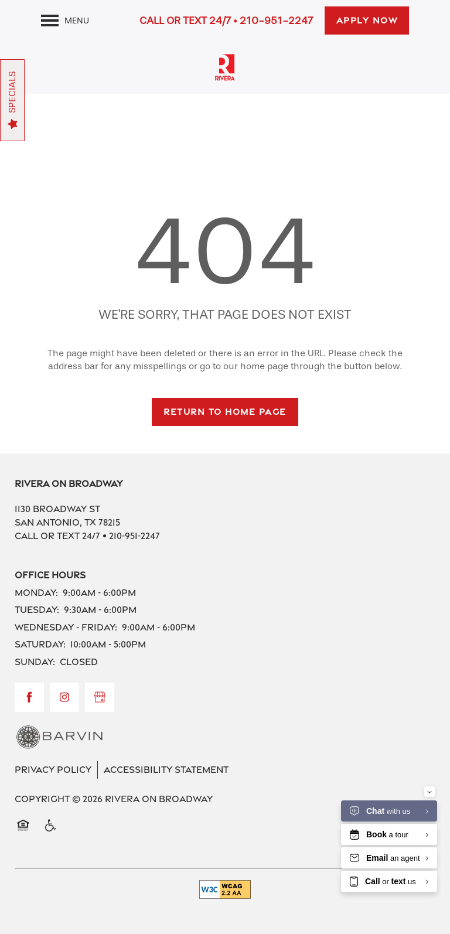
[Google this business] (99, 697)
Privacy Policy (53, 769)
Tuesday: (37, 609)
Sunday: (35, 661)
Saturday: (40, 644)
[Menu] (65, 20)
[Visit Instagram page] (64, 697)
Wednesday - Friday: (66, 627)
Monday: (36, 592)
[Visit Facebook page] (29, 697)
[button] (367, 20)
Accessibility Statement (166, 769)
